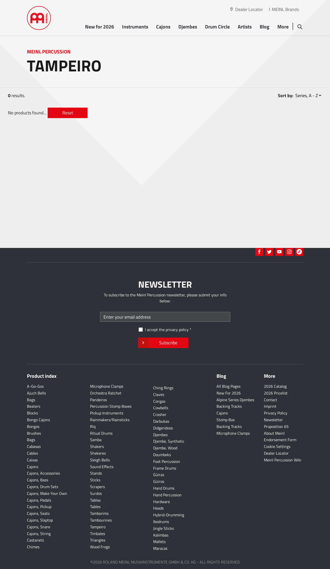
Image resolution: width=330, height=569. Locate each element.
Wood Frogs (100, 547)
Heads (158, 508)
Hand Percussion (167, 495)
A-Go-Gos (35, 386)
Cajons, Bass (37, 480)
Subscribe (163, 343)
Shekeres (98, 453)
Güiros (158, 481)
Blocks (32, 413)
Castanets (35, 540)
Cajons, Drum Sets (42, 487)
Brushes (34, 433)
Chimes (33, 547)
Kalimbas (160, 535)
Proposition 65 (276, 426)
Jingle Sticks (163, 528)
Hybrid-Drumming (168, 515)
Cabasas (34, 446)
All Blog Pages (228, 386)
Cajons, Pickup (39, 507)
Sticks (95, 480)
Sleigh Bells (100, 460)
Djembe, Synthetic (168, 441)
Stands (96, 473)
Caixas (32, 460)
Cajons (163, 26)
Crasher (159, 414)
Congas (159, 401)
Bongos (33, 426)
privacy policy (177, 330)
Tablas (95, 500)
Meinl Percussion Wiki (282, 460)
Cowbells (160, 408)
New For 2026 (229, 393)
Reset (67, 112)
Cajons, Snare (38, 527)
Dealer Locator (249, 9)
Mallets (159, 542)
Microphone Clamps (106, 386)
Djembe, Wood (165, 448)
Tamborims (99, 513)
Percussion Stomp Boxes (110, 406)
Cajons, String (39, 534)
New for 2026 (99, 26)
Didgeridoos (163, 428)
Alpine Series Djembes (235, 400)
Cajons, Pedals (39, 500)
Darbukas (161, 421)
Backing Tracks (229, 406)
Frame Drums (164, 468)
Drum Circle (217, 26)
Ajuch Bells (36, 393)
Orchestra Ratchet (105, 393)
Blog (264, 26)
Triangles (97, 540)
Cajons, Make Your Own (47, 493)
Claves (158, 394)
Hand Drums (163, 488)
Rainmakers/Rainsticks (109, 420)
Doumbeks (162, 455)
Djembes (187, 26)
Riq (93, 426)
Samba (96, 440)
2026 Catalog (275, 386)
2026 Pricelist (276, 393)
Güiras (158, 475)
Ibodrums (161, 522)
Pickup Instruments (106, 413)
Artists (245, 26)
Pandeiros (98, 400)
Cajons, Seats (38, 513)
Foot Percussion (166, 461)
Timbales (97, 534)
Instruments (135, 26)
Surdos (96, 493)
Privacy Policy (275, 413)
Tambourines (101, 520)
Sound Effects (101, 467)
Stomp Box (226, 420)
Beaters (33, 406)
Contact (270, 400)
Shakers (97, 446)
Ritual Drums (101, 433)
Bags (31, 400)
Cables (32, 453)
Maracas (160, 548)
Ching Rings (163, 388)
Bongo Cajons (38, 420)
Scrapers (97, 487)
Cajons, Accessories (43, 473)
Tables (95, 507)
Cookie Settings (277, 446)
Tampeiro (98, 527)
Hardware (161, 502)
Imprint (270, 406)
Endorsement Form (280, 440)
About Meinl (274, 433)
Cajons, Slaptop (40, 520)
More (283, 26)
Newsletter (273, 420)
